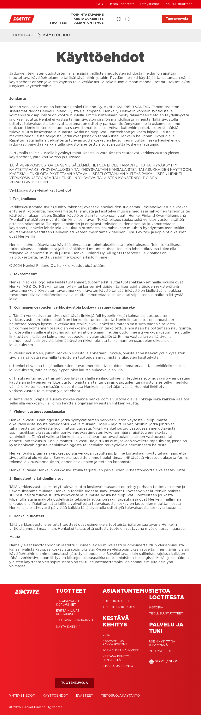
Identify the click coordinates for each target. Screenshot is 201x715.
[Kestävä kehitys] (88, 19)
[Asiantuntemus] (89, 23)
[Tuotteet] (58, 23)
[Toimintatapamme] (87, 15)
